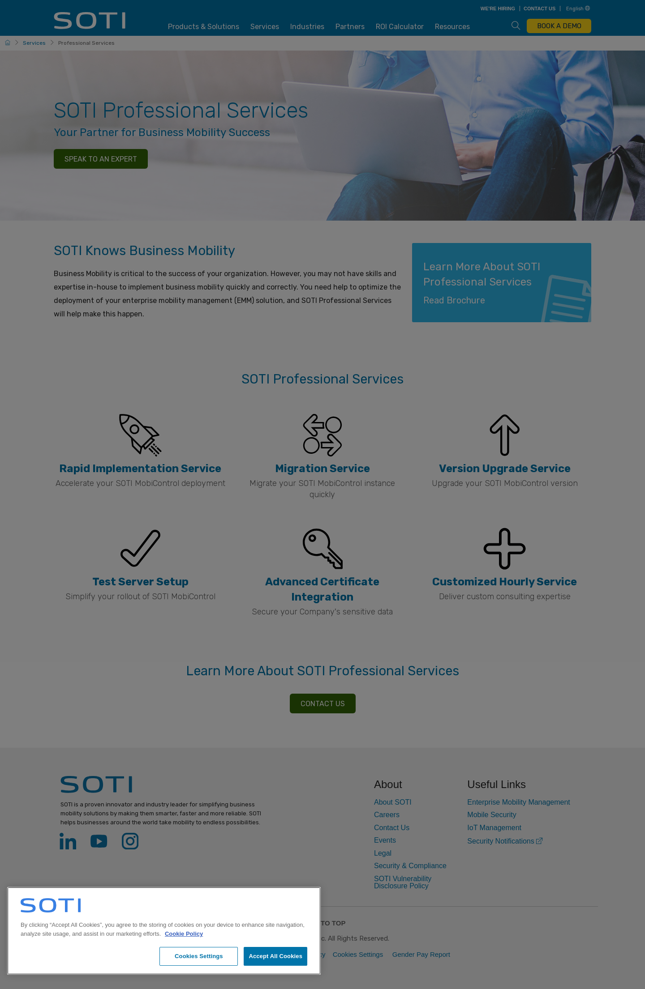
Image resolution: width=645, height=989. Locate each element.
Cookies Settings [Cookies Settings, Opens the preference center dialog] (199, 956)
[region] (164, 931)
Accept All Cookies (275, 956)
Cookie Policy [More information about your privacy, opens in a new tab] (184, 933)
